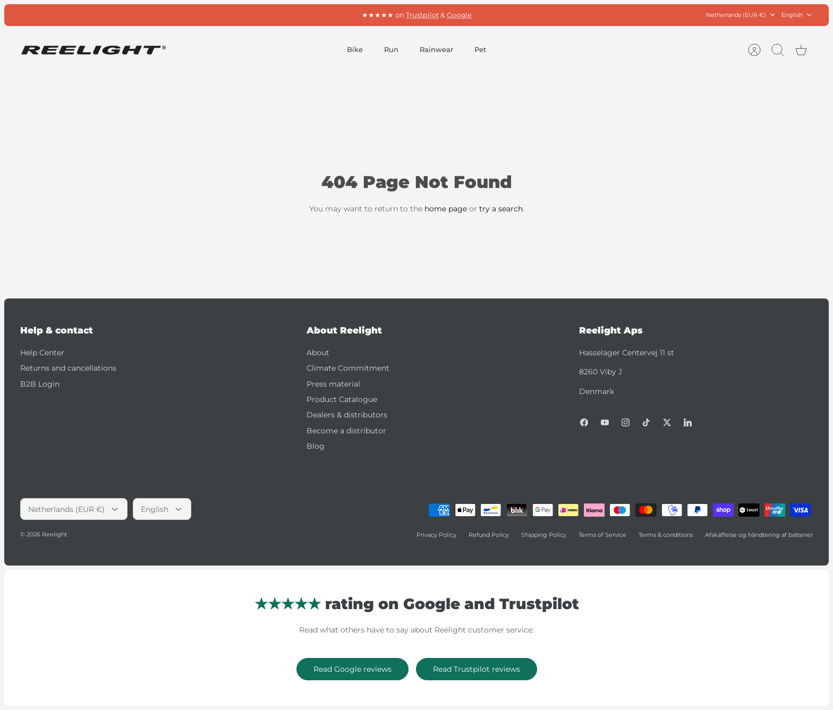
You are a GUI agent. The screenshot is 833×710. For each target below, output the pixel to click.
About (318, 352)
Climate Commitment (348, 368)
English (797, 15)
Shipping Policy (543, 534)
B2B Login (40, 384)
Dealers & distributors (347, 415)
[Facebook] (584, 422)
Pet (480, 49)
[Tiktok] (646, 422)
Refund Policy (489, 534)
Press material (333, 384)
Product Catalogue (342, 399)
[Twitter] (667, 422)
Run (391, 49)
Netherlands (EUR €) (741, 15)
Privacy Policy (436, 534)
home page (445, 208)
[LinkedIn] (687, 422)
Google (459, 15)
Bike (355, 49)
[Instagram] (625, 422)
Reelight (54, 534)
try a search (501, 208)
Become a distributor (346, 430)
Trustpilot (422, 15)
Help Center (42, 352)
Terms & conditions (666, 534)
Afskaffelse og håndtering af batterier (759, 534)
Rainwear (436, 49)
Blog (316, 446)
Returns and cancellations (68, 368)
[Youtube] (604, 422)
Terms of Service (602, 534)
